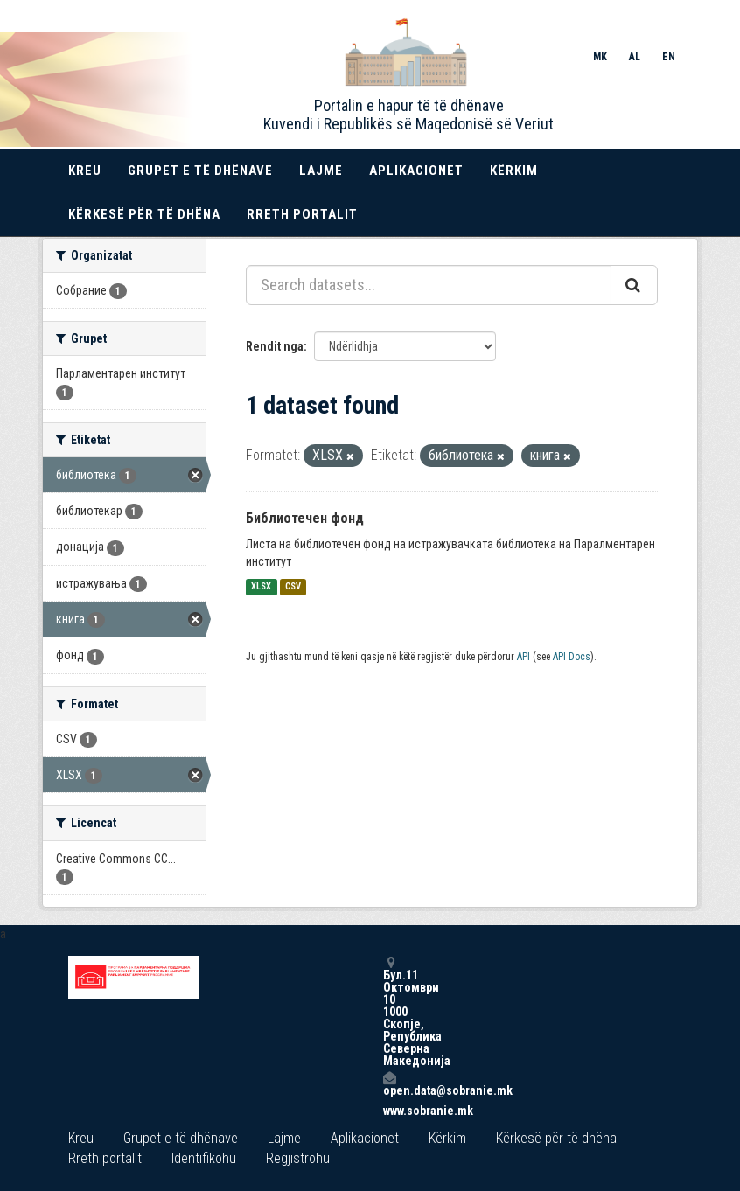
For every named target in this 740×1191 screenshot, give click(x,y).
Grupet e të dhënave (200, 170)
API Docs (571, 657)
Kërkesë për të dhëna (144, 214)
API (523, 657)
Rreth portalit (302, 214)
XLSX (261, 587)
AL (634, 57)
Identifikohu (203, 1158)
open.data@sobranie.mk (389, 1084)
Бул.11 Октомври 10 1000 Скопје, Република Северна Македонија (389, 1011)
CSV (293, 587)
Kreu (84, 170)
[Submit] (634, 285)
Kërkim (514, 170)
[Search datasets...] (428, 285)
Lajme (321, 170)
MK (600, 57)
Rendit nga (275, 346)
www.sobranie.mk (389, 1110)
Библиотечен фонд (305, 518)
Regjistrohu (298, 1158)
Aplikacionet (416, 170)
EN (668, 57)
